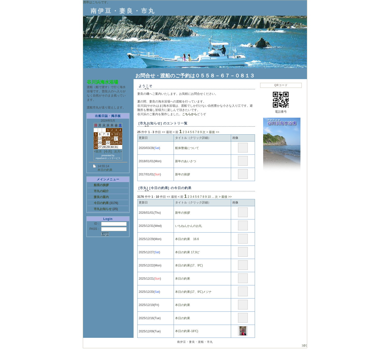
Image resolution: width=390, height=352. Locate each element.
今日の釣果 (101, 203)
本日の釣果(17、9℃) (189, 265)
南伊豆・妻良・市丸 (123, 10)
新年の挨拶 (182, 174)
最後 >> (214, 132)
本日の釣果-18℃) (186, 331)
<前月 (98, 151)
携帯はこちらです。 (96, 2)
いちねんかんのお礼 (188, 226)
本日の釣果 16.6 (187, 239)
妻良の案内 (101, 197)
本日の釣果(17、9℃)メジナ (193, 292)
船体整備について (187, 148)
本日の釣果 (105, 170)
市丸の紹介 (101, 191)
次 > (205, 132)
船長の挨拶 (101, 185)
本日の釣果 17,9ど (187, 252)
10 (209, 197)
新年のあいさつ (185, 161)
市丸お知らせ (103, 209)
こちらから (189, 114)
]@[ (304, 345)
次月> (118, 151)
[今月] (108, 151)
